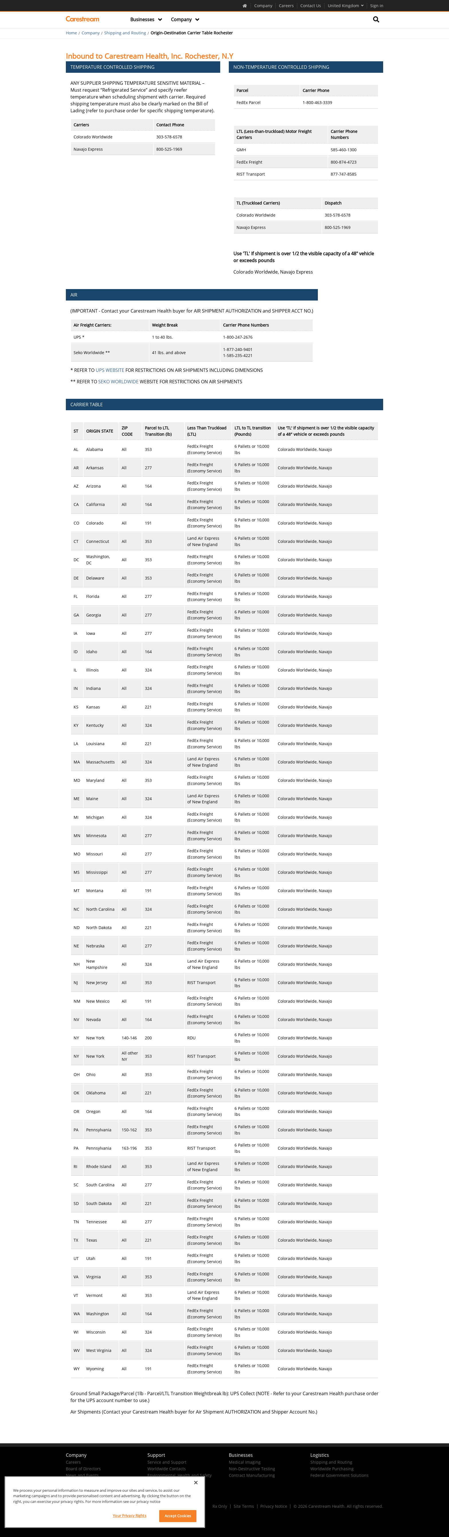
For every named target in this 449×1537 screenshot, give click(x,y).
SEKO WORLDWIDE (118, 381)
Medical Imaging (245, 1462)
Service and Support (166, 1462)
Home (71, 33)
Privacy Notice (273, 1506)
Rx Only (219, 1506)
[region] (105, 1502)
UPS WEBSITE (110, 370)
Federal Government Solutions (339, 1475)
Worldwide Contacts (166, 1468)
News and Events (82, 1475)
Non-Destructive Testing (252, 1468)
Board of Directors (83, 1468)
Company (263, 5)
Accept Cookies (178, 1515)
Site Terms (244, 1506)
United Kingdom (346, 5)
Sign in (376, 5)
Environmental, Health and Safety (179, 1475)
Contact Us (310, 5)
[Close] (196, 1482)
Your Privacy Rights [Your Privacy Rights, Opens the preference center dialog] (129, 1515)
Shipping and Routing (125, 33)
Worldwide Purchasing (332, 1468)
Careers (286, 5)
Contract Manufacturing (252, 1475)
